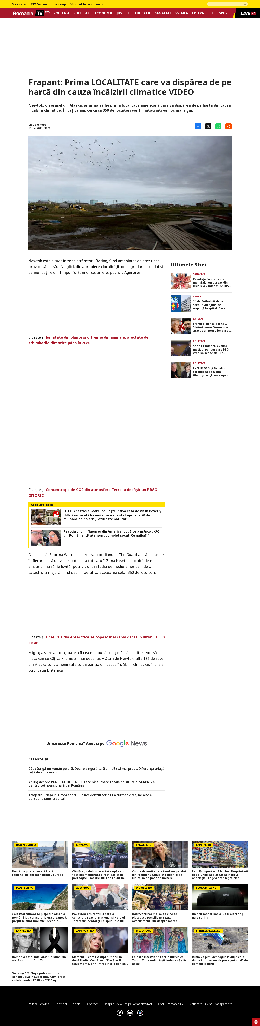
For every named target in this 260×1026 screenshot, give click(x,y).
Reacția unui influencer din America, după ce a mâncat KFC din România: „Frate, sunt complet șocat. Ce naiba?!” (111, 533)
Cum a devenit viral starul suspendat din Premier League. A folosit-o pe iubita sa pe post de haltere (159, 875)
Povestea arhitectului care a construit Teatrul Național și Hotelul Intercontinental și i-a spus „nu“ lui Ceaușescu (98, 917)
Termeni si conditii (68, 1004)
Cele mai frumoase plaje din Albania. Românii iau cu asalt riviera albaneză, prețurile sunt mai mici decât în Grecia (39, 917)
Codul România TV (170, 1004)
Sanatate (163, 13)
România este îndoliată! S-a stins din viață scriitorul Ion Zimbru (39, 958)
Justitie (124, 13)
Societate (82, 13)
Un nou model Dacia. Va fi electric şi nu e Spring (218, 915)
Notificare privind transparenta (210, 1004)
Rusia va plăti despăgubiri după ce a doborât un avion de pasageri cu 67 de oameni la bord (220, 960)
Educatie (143, 13)
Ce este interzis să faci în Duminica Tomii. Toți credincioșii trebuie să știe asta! (159, 960)
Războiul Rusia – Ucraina (86, 4)
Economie (104, 13)
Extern (198, 13)
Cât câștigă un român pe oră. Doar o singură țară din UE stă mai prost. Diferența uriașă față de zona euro (96, 770)
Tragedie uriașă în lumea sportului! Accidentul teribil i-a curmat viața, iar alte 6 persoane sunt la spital (90, 797)
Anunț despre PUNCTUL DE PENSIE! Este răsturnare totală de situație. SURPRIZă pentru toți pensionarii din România (91, 783)
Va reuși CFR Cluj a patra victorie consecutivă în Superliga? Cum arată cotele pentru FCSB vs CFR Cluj (38, 977)
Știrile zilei (19, 4)
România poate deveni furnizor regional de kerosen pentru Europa (37, 873)
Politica (61, 13)
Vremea (182, 13)
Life (212, 13)
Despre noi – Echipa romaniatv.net (128, 1004)
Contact (92, 1004)
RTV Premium (39, 4)
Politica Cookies (38, 1004)
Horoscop (59, 4)
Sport (224, 13)
